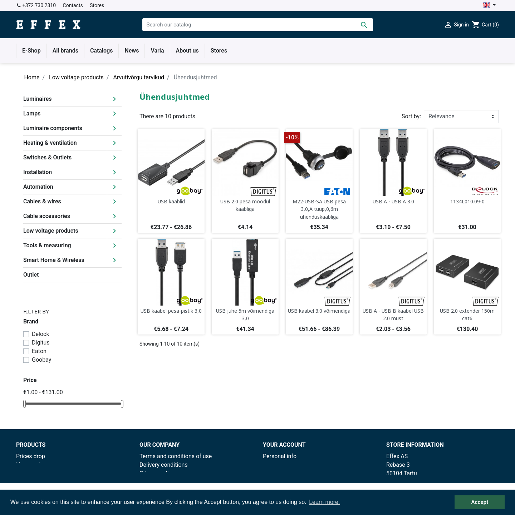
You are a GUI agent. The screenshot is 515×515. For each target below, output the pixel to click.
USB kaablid (171, 201)
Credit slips (277, 473)
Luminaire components (52, 128)
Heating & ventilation (50, 142)
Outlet (31, 274)
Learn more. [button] (324, 502)
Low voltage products (50, 230)
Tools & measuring (47, 245)
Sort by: (411, 116)
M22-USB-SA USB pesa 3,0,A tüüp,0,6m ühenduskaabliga (319, 209)
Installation (37, 172)
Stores (97, 5)
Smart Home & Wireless (53, 260)
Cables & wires (42, 201)
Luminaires (37, 98)
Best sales (29, 473)
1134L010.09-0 (467, 201)
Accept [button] (479, 502)
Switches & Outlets (47, 157)
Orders (271, 464)
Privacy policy (157, 473)
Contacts (73, 5)
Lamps (31, 113)
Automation (38, 186)
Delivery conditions (163, 464)
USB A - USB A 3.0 (393, 201)
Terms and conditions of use (175, 456)
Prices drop (30, 456)
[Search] (257, 24)
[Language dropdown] (489, 5)
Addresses (276, 482)
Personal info (279, 456)
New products (34, 464)
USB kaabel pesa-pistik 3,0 (171, 310)
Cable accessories (46, 216)
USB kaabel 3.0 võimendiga (319, 310)
